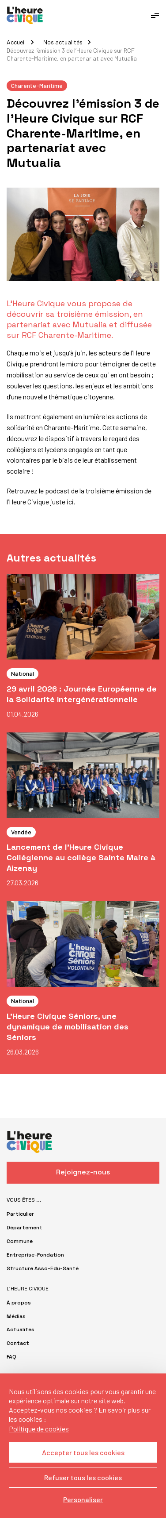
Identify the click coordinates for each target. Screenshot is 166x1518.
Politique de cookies (39, 1428)
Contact (18, 1343)
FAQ (11, 1356)
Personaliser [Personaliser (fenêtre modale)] (83, 1499)
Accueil (16, 42)
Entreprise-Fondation (35, 1254)
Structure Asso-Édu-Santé (43, 1268)
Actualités (20, 1329)
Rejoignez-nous (83, 1172)
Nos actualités (63, 42)
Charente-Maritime (37, 85)
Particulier (20, 1213)
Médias (16, 1316)
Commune (20, 1241)
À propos (19, 1302)
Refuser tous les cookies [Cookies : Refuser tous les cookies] (83, 1477)
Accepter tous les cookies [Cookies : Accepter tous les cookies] (83, 1452)
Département (24, 1227)
